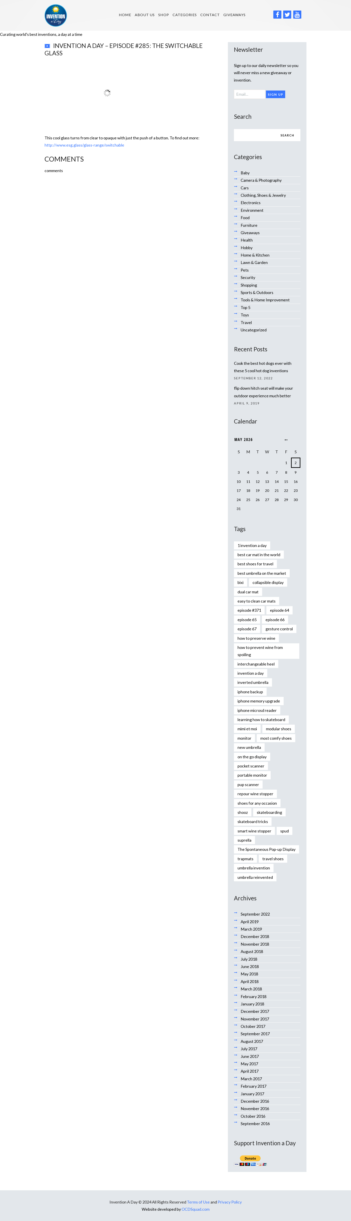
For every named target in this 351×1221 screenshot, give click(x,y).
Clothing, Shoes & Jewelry (263, 195)
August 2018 (252, 951)
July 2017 (249, 1048)
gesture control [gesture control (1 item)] (279, 628)
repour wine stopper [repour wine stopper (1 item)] (255, 793)
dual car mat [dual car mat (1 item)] (248, 591)
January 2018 (252, 1003)
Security (248, 277)
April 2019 (250, 921)
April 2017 (250, 1071)
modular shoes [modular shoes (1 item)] (278, 728)
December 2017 (255, 1011)
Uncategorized (254, 329)
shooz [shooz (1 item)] (243, 812)
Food (245, 217)
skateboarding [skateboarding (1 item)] (269, 812)
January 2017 (252, 1093)
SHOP (163, 15)
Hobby (247, 247)
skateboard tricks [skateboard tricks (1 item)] (253, 821)
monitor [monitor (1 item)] (244, 738)
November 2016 (255, 1108)
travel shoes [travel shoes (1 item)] (273, 858)
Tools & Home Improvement (265, 299)
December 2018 (255, 936)
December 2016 (255, 1101)
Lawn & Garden (254, 262)
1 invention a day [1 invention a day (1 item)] (252, 545)
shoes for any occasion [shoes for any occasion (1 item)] (257, 803)
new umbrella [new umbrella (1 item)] (249, 747)
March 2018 (251, 988)
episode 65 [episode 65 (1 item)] (247, 619)
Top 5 (245, 307)
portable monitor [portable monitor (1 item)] (252, 775)
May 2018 (249, 973)
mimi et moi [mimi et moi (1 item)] (247, 728)
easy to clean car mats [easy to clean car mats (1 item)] (257, 601)
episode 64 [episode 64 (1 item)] (279, 610)
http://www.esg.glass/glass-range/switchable (84, 145)
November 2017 (255, 1018)
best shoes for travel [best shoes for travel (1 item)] (255, 563)
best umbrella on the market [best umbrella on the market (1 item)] (262, 573)
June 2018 (250, 966)
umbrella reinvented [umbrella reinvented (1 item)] (255, 877)
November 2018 (255, 944)
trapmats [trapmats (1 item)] (245, 858)
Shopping (249, 285)
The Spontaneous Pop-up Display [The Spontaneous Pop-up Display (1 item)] (266, 849)
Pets (245, 270)
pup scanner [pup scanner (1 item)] (248, 784)
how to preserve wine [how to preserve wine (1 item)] (256, 638)
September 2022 (255, 914)
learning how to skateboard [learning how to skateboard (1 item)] (261, 719)
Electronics (251, 202)
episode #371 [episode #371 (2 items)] (249, 610)
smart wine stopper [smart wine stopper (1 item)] (254, 830)
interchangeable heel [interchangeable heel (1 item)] (256, 663)
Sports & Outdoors (257, 292)
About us (145, 15)
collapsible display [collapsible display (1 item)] (268, 582)
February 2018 (253, 996)
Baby (245, 172)
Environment (252, 210)
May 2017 (249, 1063)
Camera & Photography (261, 180)
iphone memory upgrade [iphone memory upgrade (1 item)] (259, 700)
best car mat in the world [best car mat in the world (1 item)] (259, 554)
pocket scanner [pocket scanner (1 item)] (251, 765)
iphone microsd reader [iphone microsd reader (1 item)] (257, 710)
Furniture (249, 225)
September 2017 (255, 1033)
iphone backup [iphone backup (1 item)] (250, 691)
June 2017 (250, 1056)
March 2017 (251, 1078)
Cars (245, 187)
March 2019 (251, 929)
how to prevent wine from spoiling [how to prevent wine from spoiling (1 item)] (260, 651)
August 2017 (252, 1041)
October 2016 (253, 1116)
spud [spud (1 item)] (284, 830)
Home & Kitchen (255, 255)
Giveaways (234, 15)
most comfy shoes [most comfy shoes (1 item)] (276, 738)
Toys (245, 314)
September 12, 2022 (253, 378)
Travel (246, 322)
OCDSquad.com (196, 1209)
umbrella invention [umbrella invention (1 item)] (254, 867)
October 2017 (253, 1026)
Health (247, 240)
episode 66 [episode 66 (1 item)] (275, 619)
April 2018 (250, 981)
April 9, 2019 (247, 403)
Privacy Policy (230, 1201)
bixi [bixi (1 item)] (241, 582)
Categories (185, 15)
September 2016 (255, 1123)
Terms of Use (198, 1201)
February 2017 (253, 1086)
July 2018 (249, 959)
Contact (210, 15)
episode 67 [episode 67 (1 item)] (247, 628)
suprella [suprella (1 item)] (244, 840)
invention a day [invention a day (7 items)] (251, 673)
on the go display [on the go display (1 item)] (252, 756)
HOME (125, 15)
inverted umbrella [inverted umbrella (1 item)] (253, 682)
